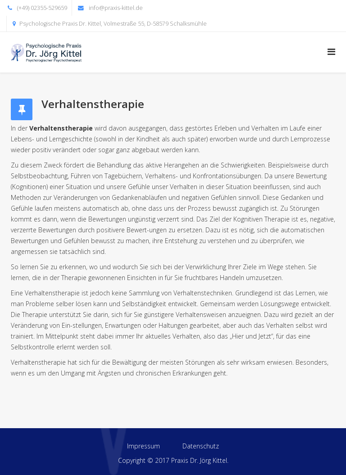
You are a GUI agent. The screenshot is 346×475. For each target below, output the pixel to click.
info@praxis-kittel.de (116, 8)
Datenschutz (200, 446)
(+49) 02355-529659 (42, 8)
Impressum (143, 446)
